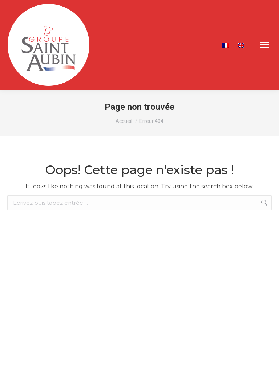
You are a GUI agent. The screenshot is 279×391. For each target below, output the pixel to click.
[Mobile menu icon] (264, 45)
